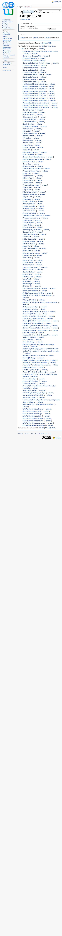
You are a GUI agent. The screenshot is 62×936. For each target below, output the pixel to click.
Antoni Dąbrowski (28, 154)
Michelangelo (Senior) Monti (32, 230)
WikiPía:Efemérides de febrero (33, 409)
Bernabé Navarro (28, 232)
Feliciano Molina (28, 227)
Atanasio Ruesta (28, 265)
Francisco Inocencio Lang (31, 218)
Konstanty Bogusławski (30, 126)
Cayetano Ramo (28, 255)
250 (50, 46)
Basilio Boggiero (28, 124)
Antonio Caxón (28, 143)
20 (40, 46)
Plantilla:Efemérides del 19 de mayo (34, 93)
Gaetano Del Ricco (29, 161)
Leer (24, 11)
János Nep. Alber (28, 110)
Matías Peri (27, 246)
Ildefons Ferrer (28, 178)
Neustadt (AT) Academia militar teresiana (36, 365)
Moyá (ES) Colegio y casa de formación (36, 360)
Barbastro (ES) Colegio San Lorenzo (35, 311)
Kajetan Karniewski (29, 206)
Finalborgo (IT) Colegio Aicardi (33, 323)
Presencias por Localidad (7, 44)
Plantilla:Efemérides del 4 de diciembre (35, 105)
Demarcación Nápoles (30, 72)
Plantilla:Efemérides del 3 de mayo (34, 89)
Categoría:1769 (25, 19)
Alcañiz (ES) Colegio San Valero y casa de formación (40, 302)
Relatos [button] (5, 60)
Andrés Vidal (27, 281)
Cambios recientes (7, 22)
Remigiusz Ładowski (29, 213)
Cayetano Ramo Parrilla (31, 253)
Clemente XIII (27, 286)
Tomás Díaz (27, 164)
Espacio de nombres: (27, 29)
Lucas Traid (27, 279)
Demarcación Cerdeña (30, 68)
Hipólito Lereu (27, 220)
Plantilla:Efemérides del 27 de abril (34, 86)
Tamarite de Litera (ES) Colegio (33, 395)
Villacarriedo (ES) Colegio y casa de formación (38, 404)
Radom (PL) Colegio (29, 383)
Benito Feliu (27, 173)
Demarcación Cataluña (30, 65)
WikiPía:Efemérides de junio (32, 416)
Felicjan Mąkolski (28, 222)
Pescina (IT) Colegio (29, 379)
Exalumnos (6, 53)
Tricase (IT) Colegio (29, 397)
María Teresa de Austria (31, 291)
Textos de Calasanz (7, 28)
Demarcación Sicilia (29, 79)
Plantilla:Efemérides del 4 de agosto (34, 98)
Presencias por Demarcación (7, 41)
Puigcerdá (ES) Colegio (30, 381)
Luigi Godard (27, 190)
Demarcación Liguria (29, 70)
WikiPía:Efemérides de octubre (33, 421)
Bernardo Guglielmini (30, 194)
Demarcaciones (7, 38)
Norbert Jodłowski (29, 201)
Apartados (6, 57)
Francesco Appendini (30, 112)
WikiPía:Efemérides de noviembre (34, 423)
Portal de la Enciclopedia (6, 33)
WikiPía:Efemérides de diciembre (34, 425)
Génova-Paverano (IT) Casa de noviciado (36, 328)
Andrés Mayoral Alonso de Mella (33, 293)
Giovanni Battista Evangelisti (32, 168)
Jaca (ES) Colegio (29, 342)
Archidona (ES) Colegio (30, 307)
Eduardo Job (27, 199)
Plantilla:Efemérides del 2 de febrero (35, 84)
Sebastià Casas (28, 140)
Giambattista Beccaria (30, 117)
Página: (22, 26)
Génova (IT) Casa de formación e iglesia (36, 325)
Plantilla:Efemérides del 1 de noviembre (36, 103)
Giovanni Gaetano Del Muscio (33, 159)
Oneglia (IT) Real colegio (31, 369)
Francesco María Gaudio (31, 185)
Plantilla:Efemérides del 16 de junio (34, 96)
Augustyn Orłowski (29, 241)
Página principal (6, 20)
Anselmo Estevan (28, 166)
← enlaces (41, 49)
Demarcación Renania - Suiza (33, 75)
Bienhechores (7, 51)
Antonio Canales (28, 136)
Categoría (20, 7)
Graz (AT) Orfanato (29, 332)
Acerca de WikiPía (39, 433)
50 (43, 46)
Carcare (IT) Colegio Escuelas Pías (34, 316)
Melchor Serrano (28, 269)
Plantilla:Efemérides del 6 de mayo (34, 91)
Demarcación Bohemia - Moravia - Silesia (36, 63)
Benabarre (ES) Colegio (31, 314)
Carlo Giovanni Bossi (30, 133)
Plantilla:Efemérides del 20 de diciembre (36, 107)
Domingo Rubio (28, 262)
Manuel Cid (27, 150)
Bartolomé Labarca (29, 211)
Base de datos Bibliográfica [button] (7, 63)
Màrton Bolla (27, 131)
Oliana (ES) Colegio (29, 367)
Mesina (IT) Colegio (29, 358)
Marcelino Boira (28, 129)
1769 (22, 49)
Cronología (5, 24)
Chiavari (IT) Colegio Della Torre (33, 318)
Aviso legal (48, 433)
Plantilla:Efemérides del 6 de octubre (35, 100)
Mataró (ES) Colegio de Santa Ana (34, 355)
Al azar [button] (5, 67)
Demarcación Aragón (30, 58)
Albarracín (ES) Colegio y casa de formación (37, 295)
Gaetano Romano (29, 260)
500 (53, 46)
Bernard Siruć (27, 274)
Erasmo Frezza (28, 183)
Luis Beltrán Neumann (30, 234)
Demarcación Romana (30, 77)
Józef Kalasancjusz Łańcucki (32, 215)
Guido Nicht (27, 237)
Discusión (27, 7)
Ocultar (22, 37)
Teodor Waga (27, 284)
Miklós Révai (27, 258)
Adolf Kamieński (28, 204)
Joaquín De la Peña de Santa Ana (34, 157)
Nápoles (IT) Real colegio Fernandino (35, 362)
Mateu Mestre (27, 225)
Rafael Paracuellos (29, 244)
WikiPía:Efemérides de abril (32, 411)
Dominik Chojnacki (29, 147)
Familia (5, 36)
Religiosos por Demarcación (7, 48)
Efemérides (5, 26)
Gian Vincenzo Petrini (30, 248)
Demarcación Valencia (30, 82)
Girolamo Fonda (28, 180)
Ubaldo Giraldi (27, 187)
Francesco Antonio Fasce (31, 171)
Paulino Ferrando (28, 176)
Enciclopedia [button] (6, 31)
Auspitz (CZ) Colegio (30, 309)
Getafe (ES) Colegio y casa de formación (36, 330)
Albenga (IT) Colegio (29, 300)
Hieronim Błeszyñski (29, 122)
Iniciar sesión (57, 2)
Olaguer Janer (27, 197)
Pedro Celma (27, 145)
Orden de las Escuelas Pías (32, 56)
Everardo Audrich (28, 114)
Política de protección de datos (26, 433)
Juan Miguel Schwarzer (30, 267)
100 (46, 46)
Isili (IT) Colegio (28, 339)
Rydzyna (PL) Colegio (30, 390)
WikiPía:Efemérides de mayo (32, 414)
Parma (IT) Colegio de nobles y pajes (35, 372)
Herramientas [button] (7, 70)
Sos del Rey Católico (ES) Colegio (34, 393)
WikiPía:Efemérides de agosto (33, 418)
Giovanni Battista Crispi (30, 152)
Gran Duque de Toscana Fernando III (35, 288)
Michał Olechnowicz (29, 239)
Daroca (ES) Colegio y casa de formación (36, 321)
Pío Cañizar (27, 138)
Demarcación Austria (30, 60)
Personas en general (9, 55)
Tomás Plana (27, 251)
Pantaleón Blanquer (29, 119)
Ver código (30, 11)
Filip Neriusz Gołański (30, 192)
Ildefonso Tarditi (28, 276)
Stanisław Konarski (29, 208)
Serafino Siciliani (28, 272)
